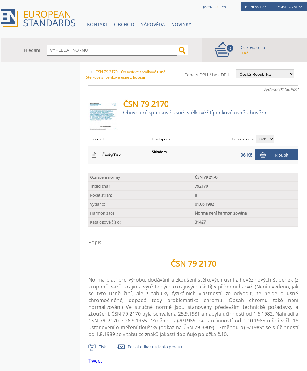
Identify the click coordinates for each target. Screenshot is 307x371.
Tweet (95, 360)
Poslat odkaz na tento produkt (156, 346)
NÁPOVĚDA (152, 24)
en (224, 6)
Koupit (281, 155)
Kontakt (97, 24)
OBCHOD (124, 24)
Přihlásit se (255, 6)
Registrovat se (288, 6)
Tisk (102, 346)
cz (217, 6)
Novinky (181, 24)
